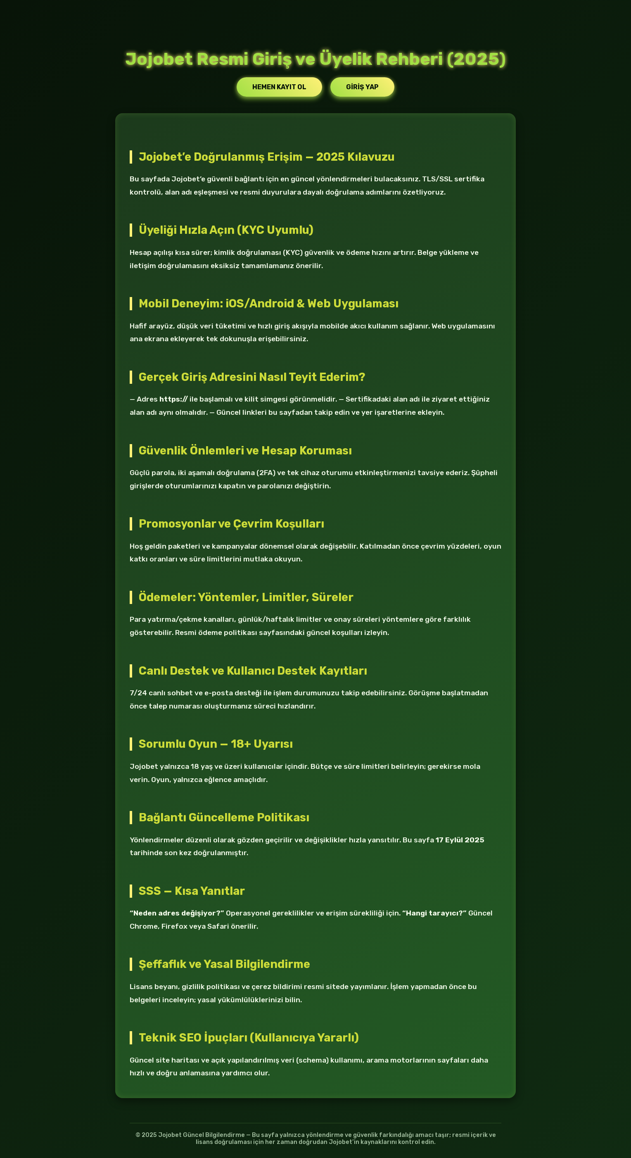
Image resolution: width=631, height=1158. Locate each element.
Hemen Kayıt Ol (279, 87)
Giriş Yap (362, 87)
